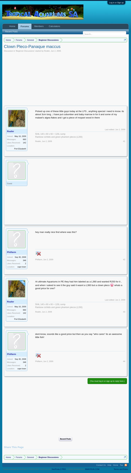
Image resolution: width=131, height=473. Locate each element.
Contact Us (101, 465)
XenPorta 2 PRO (59, 469)
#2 (124, 259)
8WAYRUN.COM (92, 469)
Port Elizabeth (20, 149)
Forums (25, 26)
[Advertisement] (65, 78)
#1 (124, 141)
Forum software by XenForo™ (27, 469)
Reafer (47, 51)
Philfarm (11, 252)
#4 (124, 361)
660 (24, 139)
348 (24, 260)
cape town (21, 267)
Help (109, 465)
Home (12, 26)
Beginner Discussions (25, 51)
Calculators (54, 26)
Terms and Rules (121, 469)
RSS (126, 465)
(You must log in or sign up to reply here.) (107, 381)
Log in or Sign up (116, 3)
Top (121, 465)
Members (39, 26)
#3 (124, 312)
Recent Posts (65, 439)
